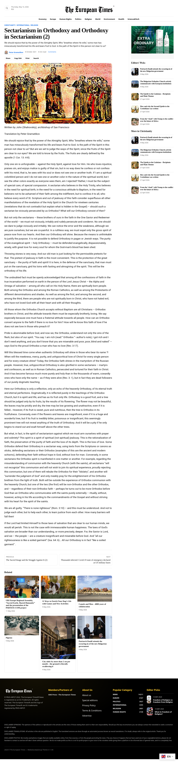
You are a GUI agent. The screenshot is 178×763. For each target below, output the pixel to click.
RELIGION (117, 708)
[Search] (7, 8)
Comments (52, 52)
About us (86, 695)
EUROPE (116, 698)
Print (27, 58)
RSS (12, 9)
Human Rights (65, 19)
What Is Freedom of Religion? (163, 713)
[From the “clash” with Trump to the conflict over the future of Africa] (135, 121)
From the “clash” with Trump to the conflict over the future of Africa (156, 120)
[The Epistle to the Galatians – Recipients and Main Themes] (135, 96)
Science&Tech (133, 19)
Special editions (90, 700)
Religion (88, 19)
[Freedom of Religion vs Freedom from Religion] (149, 699)
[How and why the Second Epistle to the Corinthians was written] (135, 109)
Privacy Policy (89, 705)
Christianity (9, 25)
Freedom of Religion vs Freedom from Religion (163, 701)
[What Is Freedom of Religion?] (150, 711)
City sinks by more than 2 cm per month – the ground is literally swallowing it (56, 664)
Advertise (86, 715)
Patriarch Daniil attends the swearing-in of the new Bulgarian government (93, 643)
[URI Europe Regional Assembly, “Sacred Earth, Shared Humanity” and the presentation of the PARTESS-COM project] (21, 587)
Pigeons (9, 638)
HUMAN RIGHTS (119, 712)
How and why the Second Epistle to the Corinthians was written (154, 107)
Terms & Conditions (92, 710)
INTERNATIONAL (119, 705)
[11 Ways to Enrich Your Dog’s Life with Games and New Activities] (58, 587)
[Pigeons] (21, 625)
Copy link (18, 58)
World (97, 19)
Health (121, 19)
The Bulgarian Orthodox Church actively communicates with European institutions (155, 82)
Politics (78, 19)
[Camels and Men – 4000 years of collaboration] (94, 589)
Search (36, 58)
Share (8, 58)
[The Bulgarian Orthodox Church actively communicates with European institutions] (135, 84)
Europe (53, 19)
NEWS (115, 694)
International (23, 25)
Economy (43, 19)
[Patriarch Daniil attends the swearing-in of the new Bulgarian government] (94, 627)
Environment (109, 19)
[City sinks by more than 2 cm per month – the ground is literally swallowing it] (58, 637)
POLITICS (116, 701)
